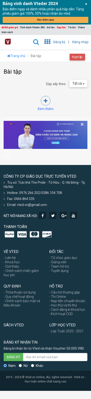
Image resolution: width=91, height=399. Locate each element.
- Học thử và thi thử (63, 305)
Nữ (23, 366)
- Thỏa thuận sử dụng (20, 292)
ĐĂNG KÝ (13, 357)
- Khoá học (12, 262)
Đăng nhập (80, 42)
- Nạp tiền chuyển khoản (67, 301)
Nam (10, 366)
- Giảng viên (58, 262)
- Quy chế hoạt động (19, 297)
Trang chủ (16, 56)
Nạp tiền (61, 27)
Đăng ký (59, 42)
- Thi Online (57, 297)
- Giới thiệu (11, 266)
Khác (37, 366)
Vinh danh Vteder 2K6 (32, 27)
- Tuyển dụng (58, 271)
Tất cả (78, 83)
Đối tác (51, 27)
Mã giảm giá (10, 27)
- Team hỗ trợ (59, 266)
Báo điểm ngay (45, 19)
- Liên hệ (10, 258)
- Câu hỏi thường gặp (64, 292)
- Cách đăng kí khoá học (67, 309)
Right (77, 57)
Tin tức (72, 27)
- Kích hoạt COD (61, 314)
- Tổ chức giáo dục (63, 258)
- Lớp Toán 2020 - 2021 (66, 331)
